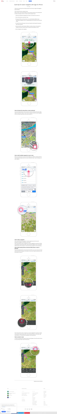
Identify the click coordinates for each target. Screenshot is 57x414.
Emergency (33, 395)
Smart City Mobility (34, 402)
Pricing (44, 401)
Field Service (33, 397)
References (45, 392)
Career (44, 393)
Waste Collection (34, 403)
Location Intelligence (34, 404)
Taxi (32, 396)
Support (44, 402)
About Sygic (45, 391)
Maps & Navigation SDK (24, 395)
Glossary (45, 403)
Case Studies (23, 399)
